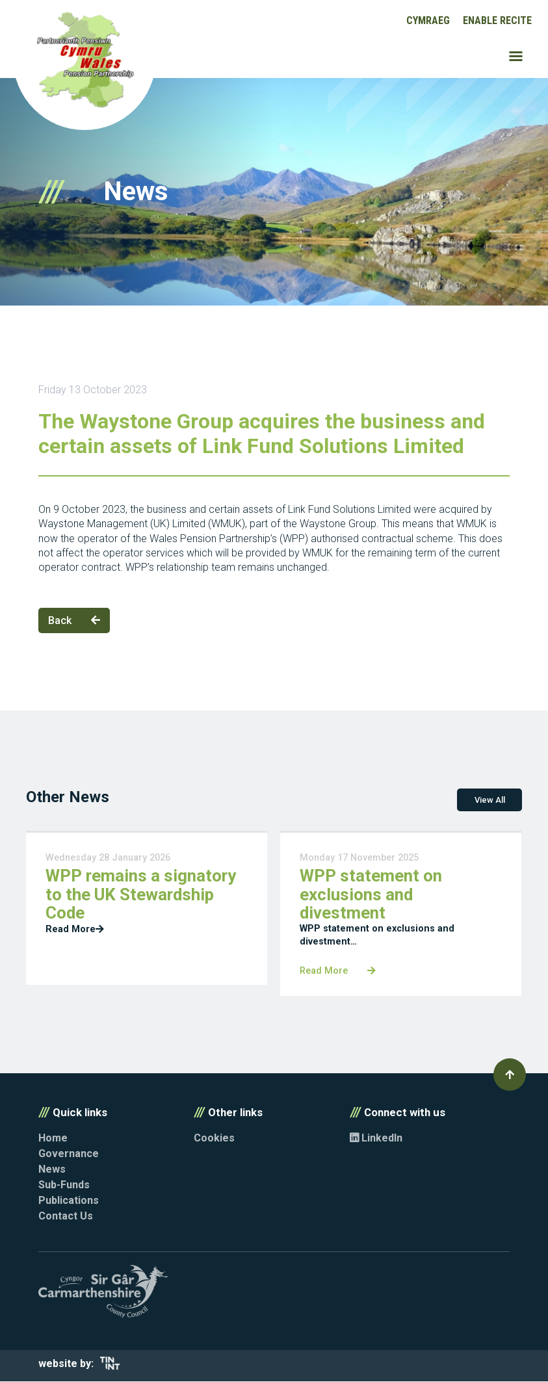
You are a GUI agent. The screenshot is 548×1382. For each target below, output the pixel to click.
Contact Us (65, 1216)
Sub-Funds (64, 1185)
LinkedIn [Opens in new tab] (376, 1138)
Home (53, 1138)
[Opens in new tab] (110, 1367)
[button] (509, 1075)
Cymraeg (428, 20)
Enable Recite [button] (497, 20)
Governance (68, 1154)
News (52, 1170)
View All (490, 800)
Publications (68, 1201)
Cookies (214, 1138)
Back (74, 620)
